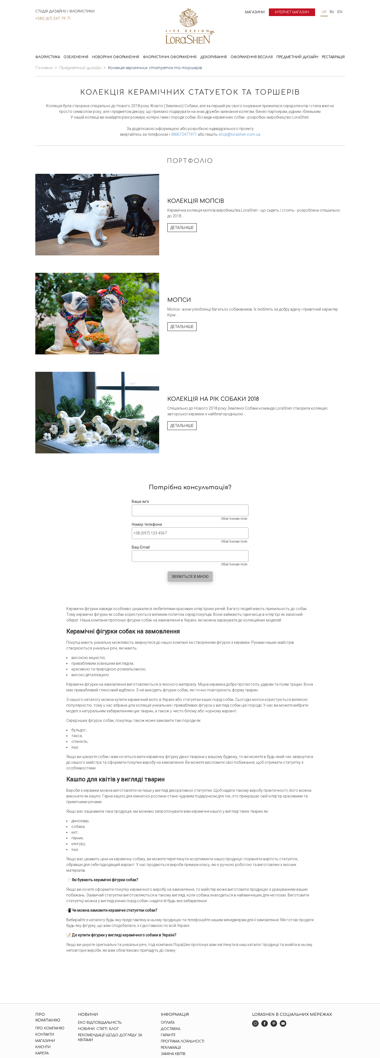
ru (332, 12)
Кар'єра (42, 1053)
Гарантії (168, 1035)
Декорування (213, 57)
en (339, 12)
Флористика (47, 57)
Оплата (167, 1023)
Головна (44, 68)
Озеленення (76, 57)
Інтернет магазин (292, 12)
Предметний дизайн (297, 57)
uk (324, 12)
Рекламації (171, 1048)
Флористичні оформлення (169, 57)
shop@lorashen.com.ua (239, 134)
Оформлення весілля (252, 57)
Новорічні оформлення (115, 57)
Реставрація (333, 57)
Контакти (44, 1035)
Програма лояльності (182, 1041)
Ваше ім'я (140, 501)
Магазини (255, 12)
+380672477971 (183, 134)
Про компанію (49, 1028)
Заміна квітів (173, 1054)
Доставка (170, 1029)
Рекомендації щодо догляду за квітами (110, 1037)
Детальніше (182, 227)
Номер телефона (147, 524)
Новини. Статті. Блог (98, 1029)
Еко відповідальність (100, 1023)
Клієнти (43, 1047)
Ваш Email (141, 547)
